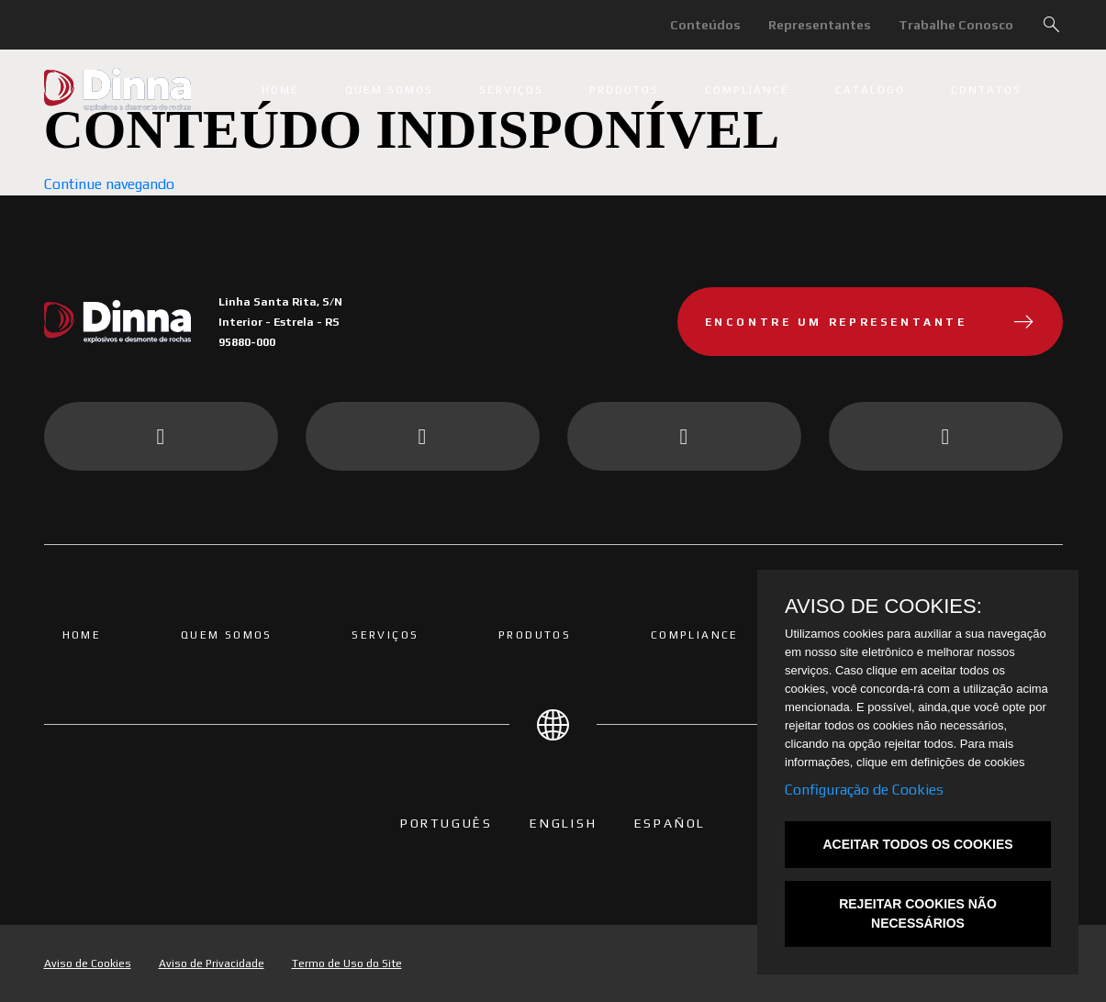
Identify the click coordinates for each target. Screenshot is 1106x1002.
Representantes (819, 24)
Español (670, 823)
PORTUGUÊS (446, 823)
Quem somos (389, 90)
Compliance (747, 90)
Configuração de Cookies (864, 789)
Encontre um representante (870, 322)
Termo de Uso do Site (347, 963)
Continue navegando (109, 184)
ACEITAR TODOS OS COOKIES (917, 844)
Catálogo (870, 90)
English (564, 823)
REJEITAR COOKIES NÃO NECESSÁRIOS (918, 913)
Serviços (511, 90)
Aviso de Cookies (87, 963)
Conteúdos (705, 24)
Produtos (624, 90)
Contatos (986, 90)
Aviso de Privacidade (211, 963)
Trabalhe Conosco (956, 24)
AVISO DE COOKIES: (883, 606)
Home (280, 90)
